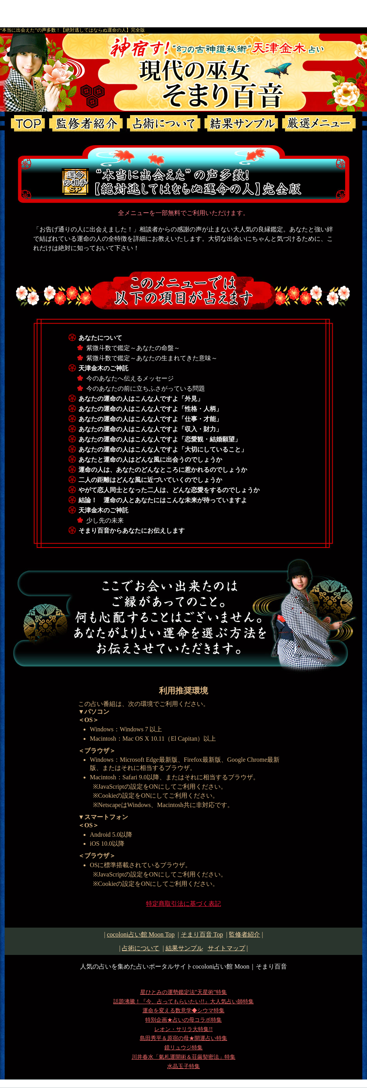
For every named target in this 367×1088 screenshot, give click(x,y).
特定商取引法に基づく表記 (183, 903)
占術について (140, 948)
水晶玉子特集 (183, 1066)
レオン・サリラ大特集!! (183, 1029)
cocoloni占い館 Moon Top (141, 934)
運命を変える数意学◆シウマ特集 (183, 1010)
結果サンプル (184, 948)
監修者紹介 (244, 934)
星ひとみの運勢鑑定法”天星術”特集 (183, 992)
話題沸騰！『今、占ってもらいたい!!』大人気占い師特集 (183, 1001)
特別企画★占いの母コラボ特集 (183, 1020)
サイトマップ (226, 948)
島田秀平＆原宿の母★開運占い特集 (183, 1038)
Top (202, 934)
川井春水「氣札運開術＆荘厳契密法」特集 (183, 1057)
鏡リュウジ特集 (183, 1047)
